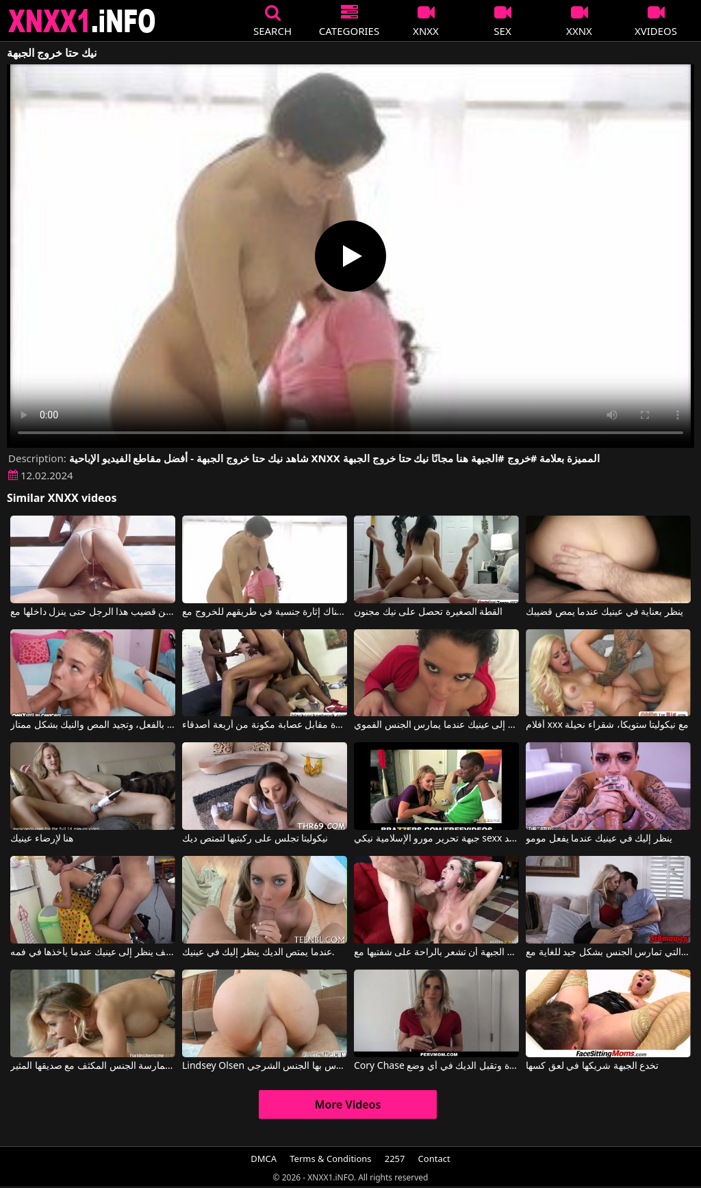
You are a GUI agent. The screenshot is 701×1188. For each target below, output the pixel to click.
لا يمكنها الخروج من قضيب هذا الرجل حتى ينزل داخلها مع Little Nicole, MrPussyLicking (92, 612)
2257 (395, 1158)
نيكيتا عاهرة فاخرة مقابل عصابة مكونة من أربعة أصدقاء (264, 725)
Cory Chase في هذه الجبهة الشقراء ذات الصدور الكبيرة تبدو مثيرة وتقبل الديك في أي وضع (436, 1066)
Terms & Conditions (330, 1158)
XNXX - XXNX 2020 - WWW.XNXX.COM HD (82, 21)
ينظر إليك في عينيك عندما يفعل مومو (599, 838)
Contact (434, 1158)
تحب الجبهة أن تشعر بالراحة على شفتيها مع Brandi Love (436, 952)
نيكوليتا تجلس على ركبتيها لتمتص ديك (255, 838)
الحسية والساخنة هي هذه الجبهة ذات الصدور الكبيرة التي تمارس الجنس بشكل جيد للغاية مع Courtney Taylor (608, 952)
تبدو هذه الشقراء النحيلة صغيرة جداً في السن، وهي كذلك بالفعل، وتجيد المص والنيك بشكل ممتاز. (92, 725)
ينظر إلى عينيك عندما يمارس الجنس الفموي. (436, 725)
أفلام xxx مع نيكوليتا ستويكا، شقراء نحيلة (607, 725)
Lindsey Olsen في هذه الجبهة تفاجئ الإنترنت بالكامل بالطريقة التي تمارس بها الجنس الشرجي (264, 1066)
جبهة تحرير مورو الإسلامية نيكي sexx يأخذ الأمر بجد (436, 838)
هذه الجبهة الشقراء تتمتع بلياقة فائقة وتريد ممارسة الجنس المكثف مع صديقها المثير (92, 1066)
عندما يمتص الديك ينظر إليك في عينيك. (258, 952)
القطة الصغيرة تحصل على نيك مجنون (428, 612)
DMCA (264, 1158)
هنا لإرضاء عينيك (41, 838)
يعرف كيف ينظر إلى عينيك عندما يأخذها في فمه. (92, 952)
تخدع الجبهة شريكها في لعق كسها (592, 1066)
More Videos (348, 1104)
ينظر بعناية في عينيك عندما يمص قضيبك (604, 612)
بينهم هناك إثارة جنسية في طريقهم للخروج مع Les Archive (264, 612)
